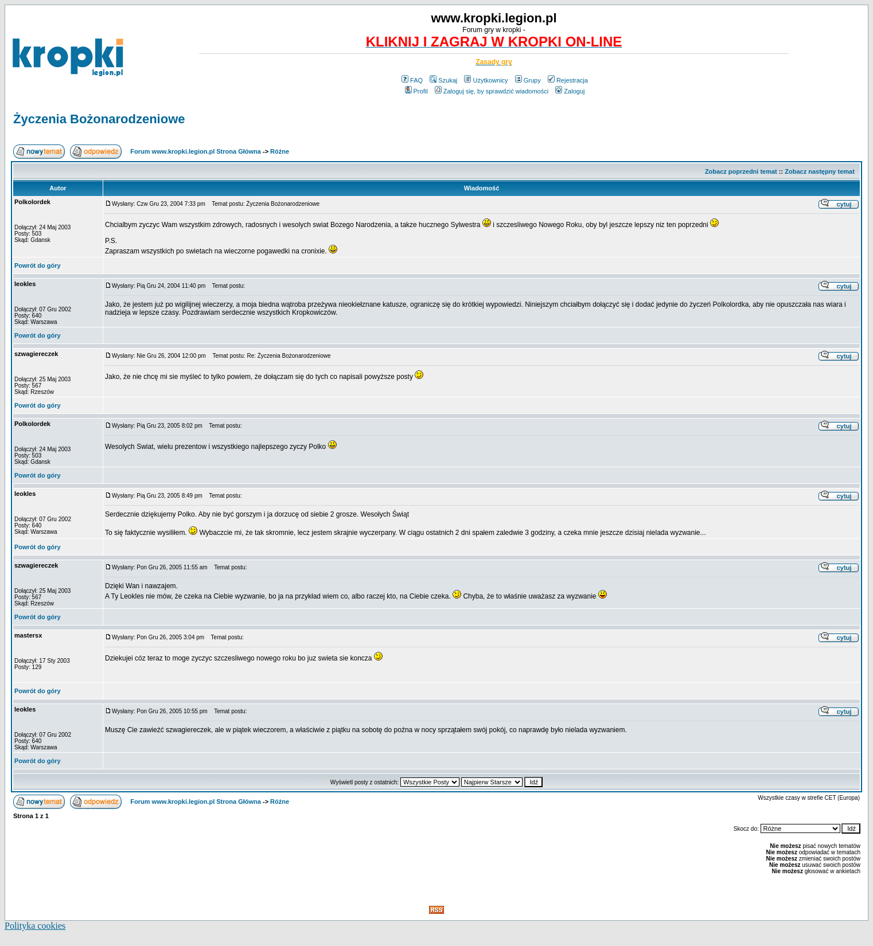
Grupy (528, 80)
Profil (416, 91)
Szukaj (443, 80)
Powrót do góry (37, 265)
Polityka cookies (35, 926)
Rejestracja (568, 80)
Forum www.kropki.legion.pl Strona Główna (195, 151)
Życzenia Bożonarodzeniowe (99, 119)
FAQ (412, 80)
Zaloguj (569, 91)
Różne (279, 151)
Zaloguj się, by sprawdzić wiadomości (491, 91)
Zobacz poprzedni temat (741, 171)
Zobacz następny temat (820, 171)
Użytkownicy (486, 80)
